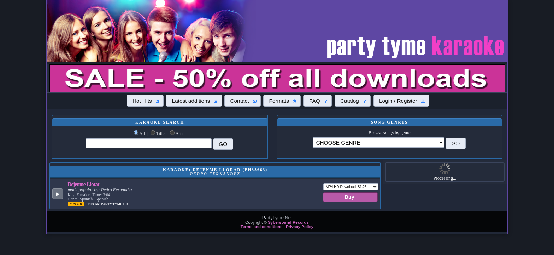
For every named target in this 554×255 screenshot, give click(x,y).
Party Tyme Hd (114, 204)
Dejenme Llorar (84, 184)
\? (378, 142)
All (142, 133)
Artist (181, 133)
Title (160, 133)
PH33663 (94, 204)
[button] (145, 100)
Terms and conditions (262, 227)
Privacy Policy (299, 227)
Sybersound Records (288, 222)
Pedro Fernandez (116, 189)
